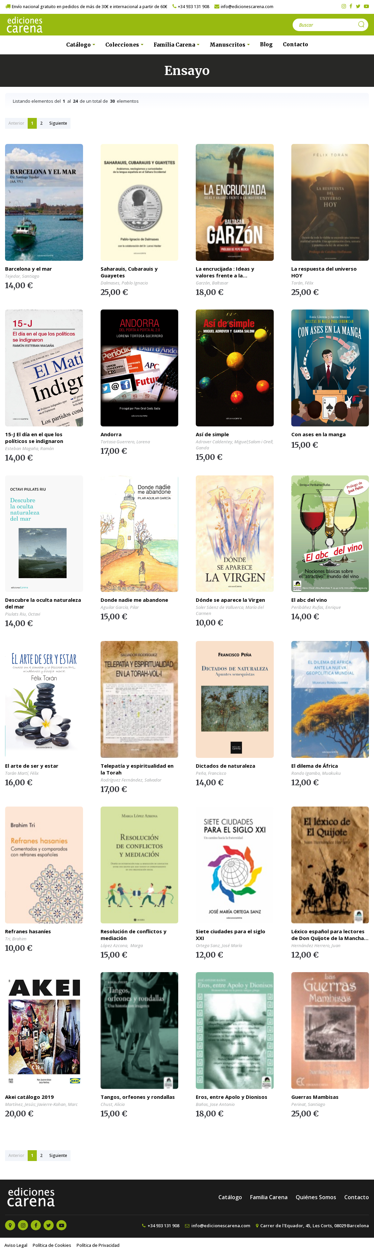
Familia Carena (269, 1197)
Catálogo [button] (79, 45)
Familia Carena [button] (175, 45)
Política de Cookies (52, 1245)
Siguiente (58, 123)
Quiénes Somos (316, 1197)
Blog (266, 44)
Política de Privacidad (98, 1245)
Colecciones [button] (122, 45)
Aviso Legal (15, 1245)
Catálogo (230, 1197)
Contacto (295, 44)
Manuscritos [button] (228, 45)
